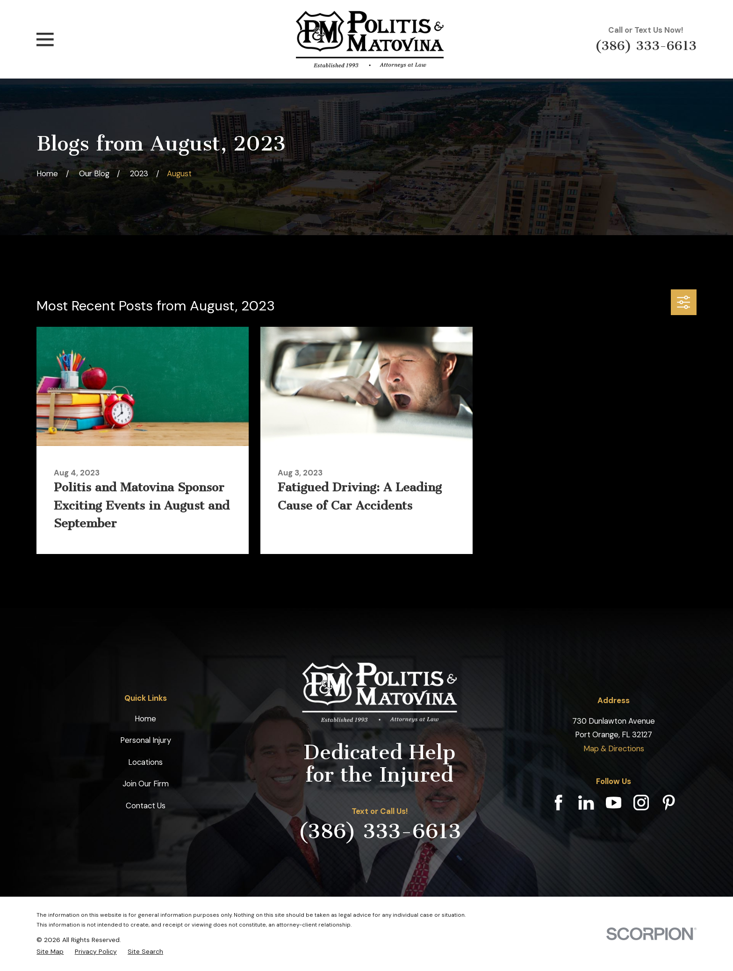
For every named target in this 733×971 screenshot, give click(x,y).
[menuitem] (50, 951)
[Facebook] (558, 802)
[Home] (370, 39)
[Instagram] (641, 802)
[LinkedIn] (586, 802)
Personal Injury (145, 740)
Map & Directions (613, 748)
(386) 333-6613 (646, 45)
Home (145, 718)
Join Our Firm (145, 783)
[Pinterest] (668, 802)
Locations (145, 762)
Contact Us (145, 805)
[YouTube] (613, 802)
